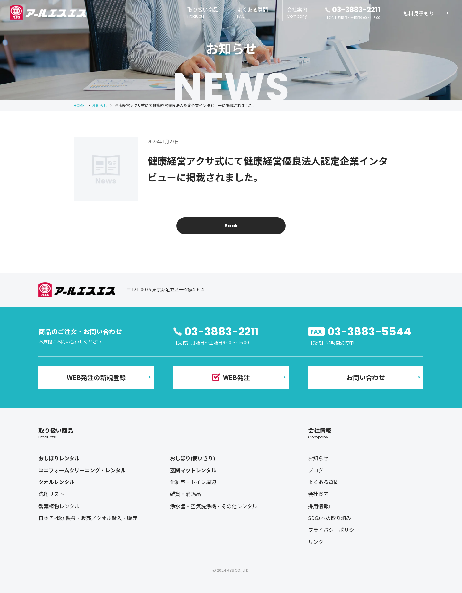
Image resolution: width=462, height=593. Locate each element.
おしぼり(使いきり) (192, 458)
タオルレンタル (56, 482)
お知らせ (318, 458)
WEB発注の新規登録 (96, 377)
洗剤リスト (51, 494)
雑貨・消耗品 (185, 494)
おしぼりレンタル (59, 458)
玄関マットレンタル (193, 470)
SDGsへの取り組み (329, 518)
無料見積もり (418, 13)
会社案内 (297, 12)
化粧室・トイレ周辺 (193, 482)
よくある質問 (252, 12)
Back (231, 225)
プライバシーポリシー (333, 530)
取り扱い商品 (202, 12)
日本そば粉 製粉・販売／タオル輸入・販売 (87, 518)
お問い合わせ (365, 377)
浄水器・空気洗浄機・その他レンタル (213, 506)
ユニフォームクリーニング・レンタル (82, 470)
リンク (315, 541)
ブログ (315, 470)
